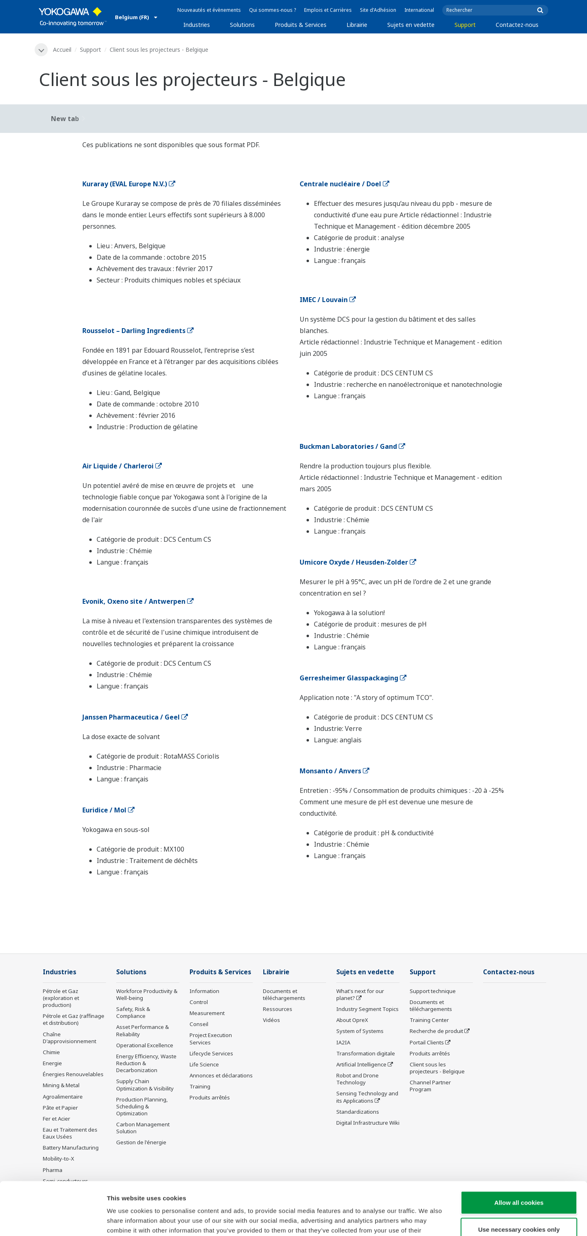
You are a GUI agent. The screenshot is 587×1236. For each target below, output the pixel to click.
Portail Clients (427, 1042)
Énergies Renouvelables (73, 1074)
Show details (428, 1219)
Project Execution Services (211, 1038)
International (419, 10)
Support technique (433, 991)
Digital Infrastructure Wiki (367, 1122)
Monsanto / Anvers (334, 770)
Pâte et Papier (60, 1107)
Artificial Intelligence (361, 1064)
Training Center (429, 1020)
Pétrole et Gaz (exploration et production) (61, 998)
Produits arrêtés (210, 1097)
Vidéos (271, 1020)
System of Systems (360, 1031)
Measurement (207, 1013)
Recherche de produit (436, 1031)
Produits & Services (301, 25)
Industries (196, 25)
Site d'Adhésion (378, 10)
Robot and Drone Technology (357, 1079)
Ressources (277, 1009)
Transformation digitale (365, 1053)
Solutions (242, 25)
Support (465, 25)
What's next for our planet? (360, 994)
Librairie (356, 25)
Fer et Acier (56, 1118)
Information (204, 991)
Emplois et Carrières (328, 10)
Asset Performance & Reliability (142, 1030)
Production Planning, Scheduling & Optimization (142, 1106)
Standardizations (357, 1111)
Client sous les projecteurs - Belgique (437, 1068)
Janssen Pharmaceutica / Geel (135, 717)
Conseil (199, 1024)
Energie (52, 1063)
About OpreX (352, 1020)
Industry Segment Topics (367, 1009)
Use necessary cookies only (519, 1176)
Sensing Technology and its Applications (367, 1097)
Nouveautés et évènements (209, 10)
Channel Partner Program (430, 1086)
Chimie (51, 1052)
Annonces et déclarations (221, 1075)
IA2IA (343, 1042)
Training (200, 1086)
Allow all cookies (519, 1149)
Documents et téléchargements (284, 994)
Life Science (204, 1064)
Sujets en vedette (411, 25)
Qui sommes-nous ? (272, 10)
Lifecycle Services (211, 1053)
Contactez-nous (517, 25)
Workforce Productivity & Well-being (146, 994)
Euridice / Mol (108, 810)
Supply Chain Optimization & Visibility (145, 1084)
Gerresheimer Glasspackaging (353, 677)
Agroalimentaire (63, 1096)
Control (199, 1002)
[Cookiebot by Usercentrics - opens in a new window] (52, 1220)
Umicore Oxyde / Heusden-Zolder (358, 562)
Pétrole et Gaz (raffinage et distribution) (73, 1019)
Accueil (62, 49)
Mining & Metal (61, 1085)
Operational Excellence (144, 1045)
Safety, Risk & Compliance (133, 1012)
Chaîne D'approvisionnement (69, 1038)
